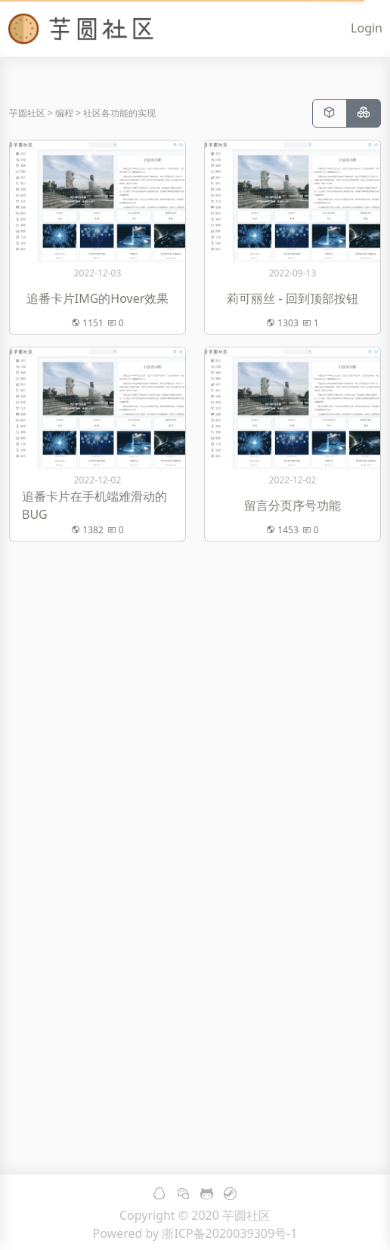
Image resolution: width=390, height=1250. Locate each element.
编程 (64, 112)
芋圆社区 (27, 112)
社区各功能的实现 (119, 112)
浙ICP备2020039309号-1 (229, 1233)
